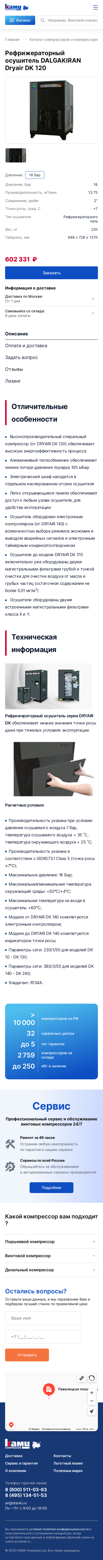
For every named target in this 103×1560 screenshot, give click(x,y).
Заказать (52, 273)
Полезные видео (68, 1470)
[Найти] (42, 20)
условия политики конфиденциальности (59, 1529)
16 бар (35, 174)
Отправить (27, 1354)
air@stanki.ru (16, 1503)
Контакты (62, 1455)
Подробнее (51, 1187)
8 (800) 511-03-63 (26, 1489)
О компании (15, 1470)
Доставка (13, 1455)
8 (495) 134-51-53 (26, 1495)
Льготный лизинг (68, 1463)
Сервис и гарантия (21, 1463)
